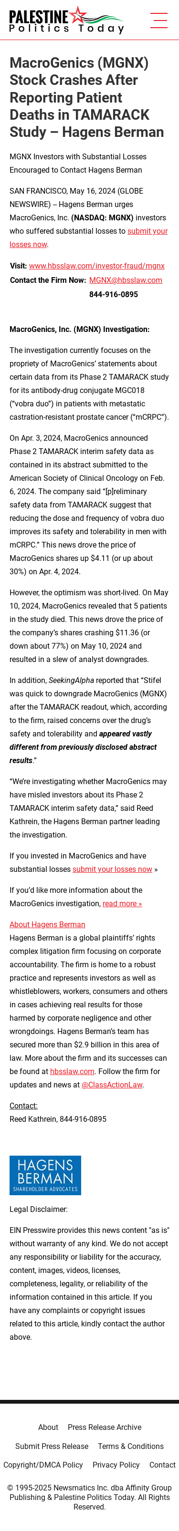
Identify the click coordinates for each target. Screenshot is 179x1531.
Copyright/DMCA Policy (43, 1464)
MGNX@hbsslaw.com (125, 280)
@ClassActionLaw (112, 1084)
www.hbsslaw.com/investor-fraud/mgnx (97, 265)
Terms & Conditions (131, 1446)
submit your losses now (112, 869)
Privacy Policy (116, 1464)
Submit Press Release (51, 1446)
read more (120, 903)
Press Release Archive (104, 1427)
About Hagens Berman (47, 924)
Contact (162, 1464)
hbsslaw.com (72, 1071)
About (48, 1427)
